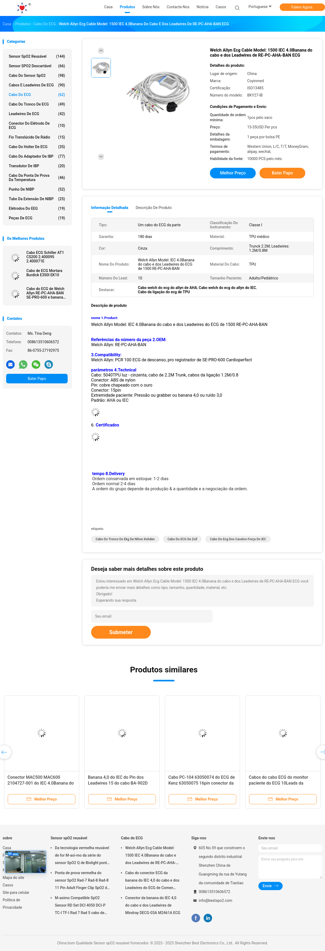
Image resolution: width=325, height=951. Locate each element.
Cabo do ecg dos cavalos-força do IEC (238, 539)
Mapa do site (13, 877)
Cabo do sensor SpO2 (37, 75)
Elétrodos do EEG (37, 208)
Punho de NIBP (37, 189)
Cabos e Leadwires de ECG (37, 85)
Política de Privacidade (12, 904)
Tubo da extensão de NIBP (37, 199)
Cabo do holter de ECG (37, 146)
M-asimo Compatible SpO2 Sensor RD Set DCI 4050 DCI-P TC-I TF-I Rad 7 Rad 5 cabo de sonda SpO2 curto (80, 906)
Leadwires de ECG (37, 113)
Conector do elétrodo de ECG (37, 125)
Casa (7, 848)
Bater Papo (37, 378)
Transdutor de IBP (37, 166)
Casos (8, 885)
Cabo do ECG (37, 94)
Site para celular (16, 892)
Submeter (121, 632)
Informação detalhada (109, 208)
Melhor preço (233, 172)
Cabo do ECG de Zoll (182, 539)
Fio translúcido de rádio (37, 137)
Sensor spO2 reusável (37, 56)
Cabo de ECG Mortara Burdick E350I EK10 (44, 273)
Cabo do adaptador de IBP (37, 156)
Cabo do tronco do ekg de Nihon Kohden (125, 539)
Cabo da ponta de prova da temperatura (37, 177)
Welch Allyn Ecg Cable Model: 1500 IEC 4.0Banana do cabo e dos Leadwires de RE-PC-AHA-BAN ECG (150, 856)
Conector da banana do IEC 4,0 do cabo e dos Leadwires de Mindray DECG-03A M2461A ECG (152, 905)
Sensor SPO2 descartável (37, 66)
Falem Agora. (302, 7)
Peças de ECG (37, 218)
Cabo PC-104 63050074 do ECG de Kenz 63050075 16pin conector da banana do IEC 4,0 (201, 783)
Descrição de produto (154, 208)
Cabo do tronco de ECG (37, 104)
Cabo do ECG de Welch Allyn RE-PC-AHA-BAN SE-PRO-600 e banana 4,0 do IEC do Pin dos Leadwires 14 (45, 293)
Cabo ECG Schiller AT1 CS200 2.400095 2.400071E (45, 256)
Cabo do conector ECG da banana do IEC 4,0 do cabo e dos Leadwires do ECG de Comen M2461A (152, 881)
